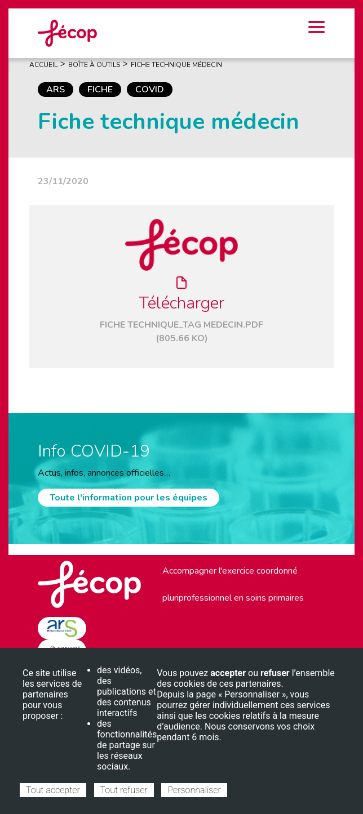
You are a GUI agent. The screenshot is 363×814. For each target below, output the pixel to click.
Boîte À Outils (94, 64)
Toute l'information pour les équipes (128, 497)
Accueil (43, 64)
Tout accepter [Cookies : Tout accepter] (53, 790)
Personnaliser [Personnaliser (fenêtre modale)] (193, 790)
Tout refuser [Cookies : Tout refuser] (124, 790)
